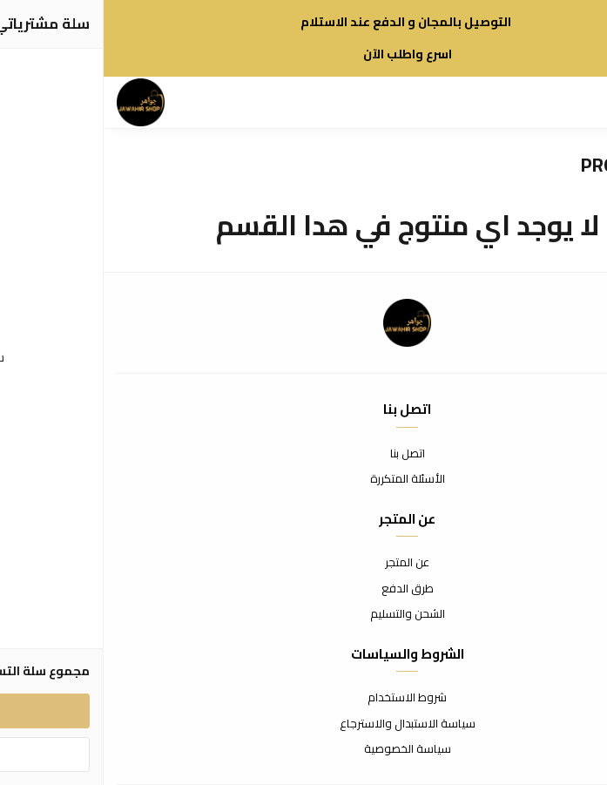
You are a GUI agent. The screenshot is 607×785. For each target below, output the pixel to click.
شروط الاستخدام (303, 698)
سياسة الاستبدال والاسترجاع (304, 724)
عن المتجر (303, 563)
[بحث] (520, 103)
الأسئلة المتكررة (303, 479)
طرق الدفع (304, 589)
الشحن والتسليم (303, 614)
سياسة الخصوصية (303, 749)
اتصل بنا (304, 454)
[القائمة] (550, 103)
